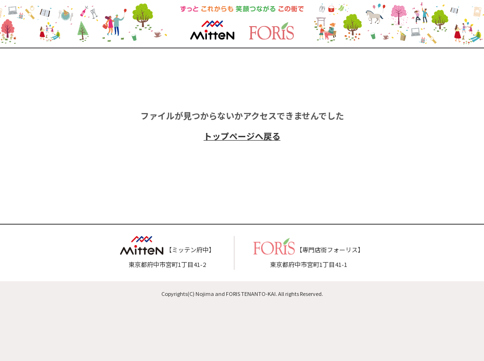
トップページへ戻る (242, 136)
